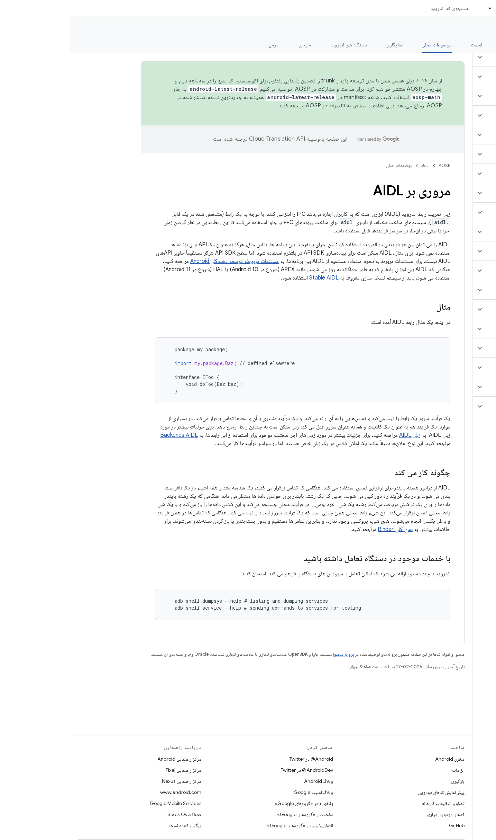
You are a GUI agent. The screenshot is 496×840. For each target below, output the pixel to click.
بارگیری (388, 781)
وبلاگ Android (248, 781)
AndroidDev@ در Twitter (237, 770)
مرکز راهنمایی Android (109, 759)
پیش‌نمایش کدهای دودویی (371, 792)
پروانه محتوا (273, 654)
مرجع (204, 45)
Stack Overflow (114, 814)
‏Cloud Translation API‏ (207, 138)
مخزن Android (380, 759)
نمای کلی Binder (325, 529)
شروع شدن (442, 45)
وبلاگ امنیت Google (243, 792)
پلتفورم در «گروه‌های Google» (234, 803)
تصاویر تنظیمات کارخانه (373, 803)
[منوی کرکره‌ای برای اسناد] (417, 8)
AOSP (374, 165)
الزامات (388, 770)
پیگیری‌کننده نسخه (115, 825)
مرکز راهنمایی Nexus (111, 781)
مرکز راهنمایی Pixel (113, 770)
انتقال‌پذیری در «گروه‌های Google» (230, 825)
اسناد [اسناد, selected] (431, 8)
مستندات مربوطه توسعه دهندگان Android (164, 261)
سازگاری (324, 45)
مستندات (478, 28)
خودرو (234, 45)
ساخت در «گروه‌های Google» (235, 814)
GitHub (387, 825)
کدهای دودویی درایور (375, 814)
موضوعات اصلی (329, 165)
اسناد (355, 165)
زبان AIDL (340, 435)
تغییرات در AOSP (255, 105)
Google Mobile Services (105, 803)
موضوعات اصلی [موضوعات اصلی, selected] (367, 45)
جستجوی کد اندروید (380, 8)
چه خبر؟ (480, 45)
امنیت (406, 45)
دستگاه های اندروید (278, 45)
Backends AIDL (109, 435)
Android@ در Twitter (241, 759)
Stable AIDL (254, 277)
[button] (455, 57)
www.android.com (110, 792)
